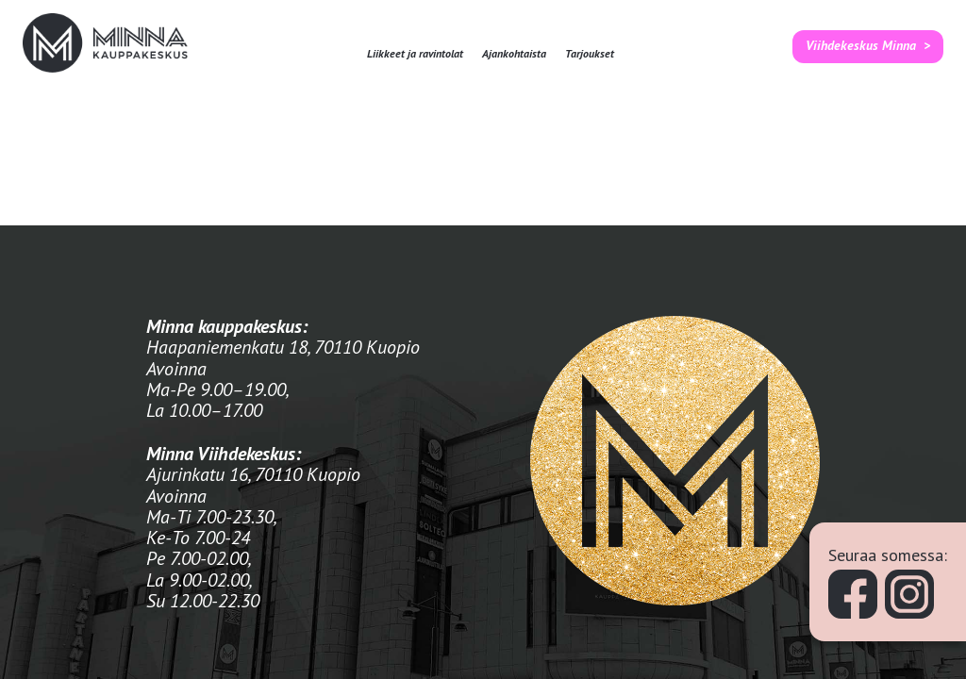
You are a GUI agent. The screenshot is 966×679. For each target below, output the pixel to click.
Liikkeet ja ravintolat (415, 53)
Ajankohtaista (514, 53)
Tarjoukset (589, 53)
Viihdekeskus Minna (861, 45)
